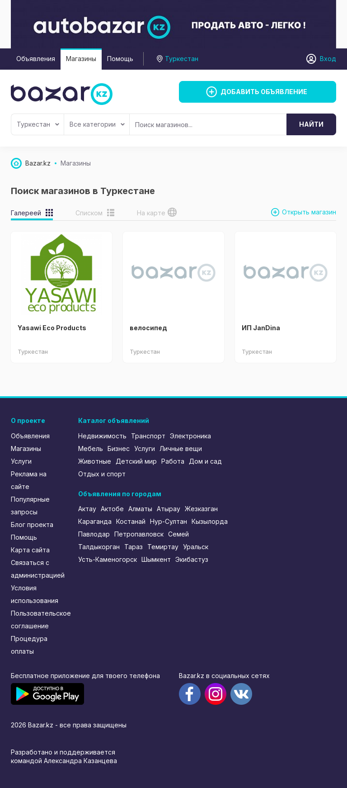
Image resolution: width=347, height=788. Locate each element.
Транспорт (148, 436)
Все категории (97, 124)
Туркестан (38, 124)
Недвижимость (102, 436)
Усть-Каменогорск (107, 559)
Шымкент (156, 559)
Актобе (112, 509)
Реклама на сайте (29, 480)
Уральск (195, 547)
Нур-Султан (168, 521)
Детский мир (136, 461)
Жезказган (201, 509)
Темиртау (162, 547)
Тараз (133, 547)
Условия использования (34, 594)
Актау (87, 509)
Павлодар (94, 534)
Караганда (95, 521)
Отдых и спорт (102, 474)
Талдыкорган (99, 547)
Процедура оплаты (29, 645)
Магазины (81, 58)
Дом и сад (205, 461)
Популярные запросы (30, 505)
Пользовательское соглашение (38, 619)
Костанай (130, 521)
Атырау (168, 509)
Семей (178, 534)
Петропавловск (139, 534)
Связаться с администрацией (38, 569)
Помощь (120, 58)
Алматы (140, 509)
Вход (328, 58)
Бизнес (119, 448)
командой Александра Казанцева (64, 760)
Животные (94, 461)
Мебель (90, 448)
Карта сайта (30, 550)
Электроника (190, 436)
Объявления (35, 58)
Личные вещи (180, 448)
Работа (172, 461)
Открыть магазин (309, 212)
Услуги (21, 461)
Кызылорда (210, 521)
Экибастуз (191, 559)
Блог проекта (32, 524)
